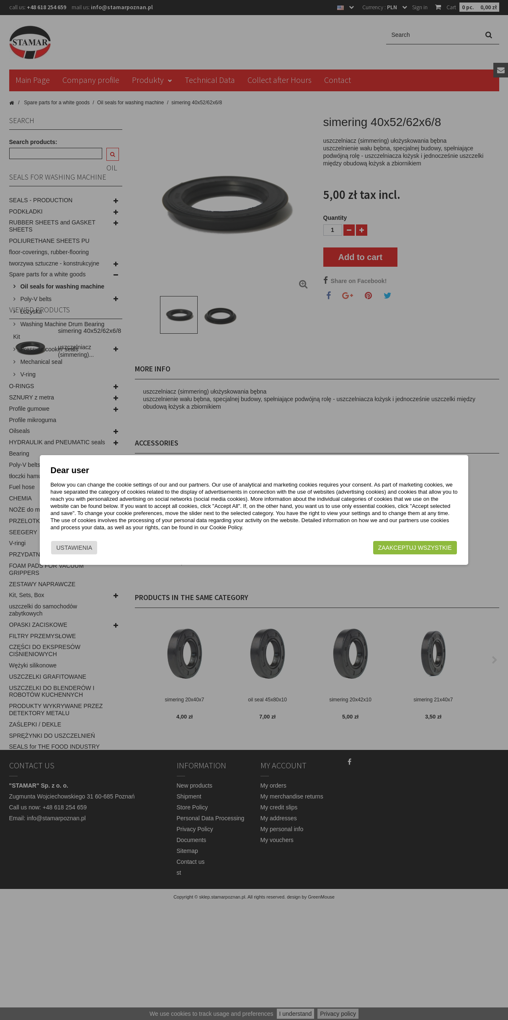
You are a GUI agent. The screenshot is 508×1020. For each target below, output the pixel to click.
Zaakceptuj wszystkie (405, 547)
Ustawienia (84, 547)
